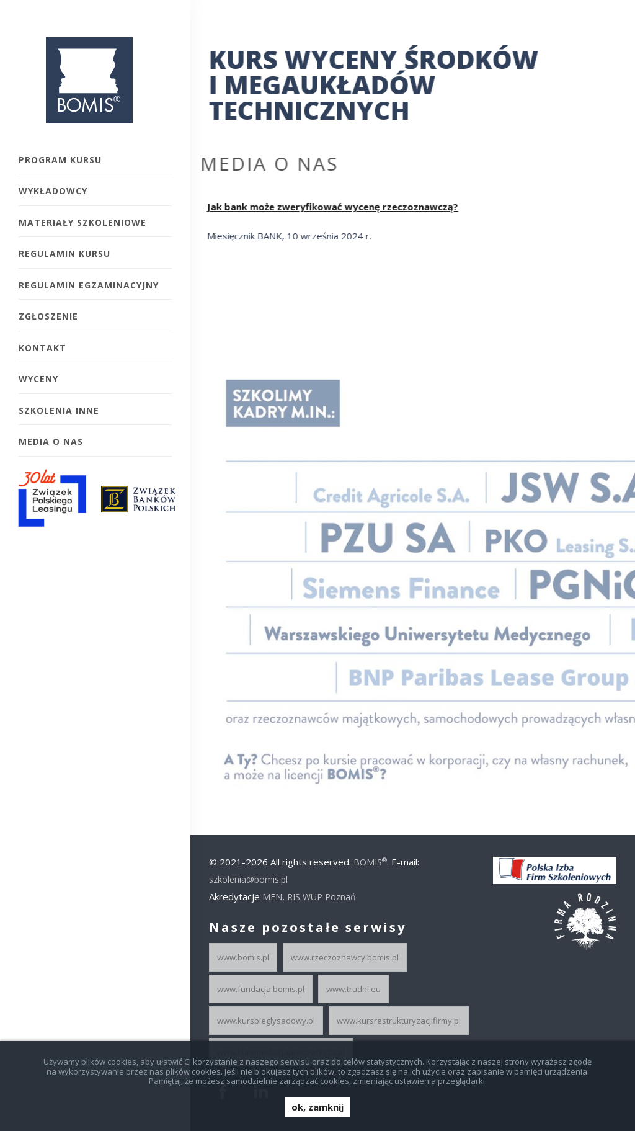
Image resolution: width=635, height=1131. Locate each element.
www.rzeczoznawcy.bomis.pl (345, 957)
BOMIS (370, 862)
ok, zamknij (317, 1107)
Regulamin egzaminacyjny (89, 285)
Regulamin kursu (64, 253)
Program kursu (60, 160)
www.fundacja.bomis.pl (260, 989)
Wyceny (38, 379)
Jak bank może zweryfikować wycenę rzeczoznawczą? (327, 206)
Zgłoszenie (48, 316)
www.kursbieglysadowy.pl (266, 1020)
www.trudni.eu (353, 989)
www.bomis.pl (243, 957)
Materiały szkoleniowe (82, 222)
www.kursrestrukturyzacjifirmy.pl (399, 1020)
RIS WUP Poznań (321, 897)
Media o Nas (51, 441)
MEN (272, 897)
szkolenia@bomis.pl (248, 879)
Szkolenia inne (59, 410)
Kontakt (42, 348)
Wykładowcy (53, 191)
